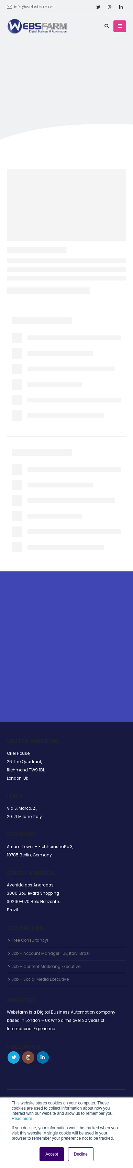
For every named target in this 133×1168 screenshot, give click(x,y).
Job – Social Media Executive (40, 979)
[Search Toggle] (106, 26)
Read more (22, 1118)
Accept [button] (51, 1154)
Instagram (28, 1057)
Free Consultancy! (30, 940)
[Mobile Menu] (119, 26)
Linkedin (43, 1057)
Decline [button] (81, 1154)
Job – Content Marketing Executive (46, 966)
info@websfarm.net (31, 7)
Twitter (14, 1057)
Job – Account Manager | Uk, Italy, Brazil (51, 953)
